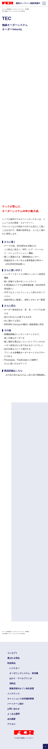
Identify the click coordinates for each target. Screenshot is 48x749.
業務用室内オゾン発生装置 (21, 688)
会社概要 (11, 719)
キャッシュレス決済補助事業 (20, 699)
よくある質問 (13, 714)
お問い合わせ (13, 709)
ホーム (4, 9)
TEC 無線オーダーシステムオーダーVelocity (13, 11)
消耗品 (12, 683)
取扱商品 (9, 9)
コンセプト (12, 653)
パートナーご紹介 (15, 704)
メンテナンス (13, 694)
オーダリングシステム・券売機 (20, 9)
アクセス (11, 724)
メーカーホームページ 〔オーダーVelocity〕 (26, 375)
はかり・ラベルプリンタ (20, 678)
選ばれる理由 (13, 658)
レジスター (14, 668)
